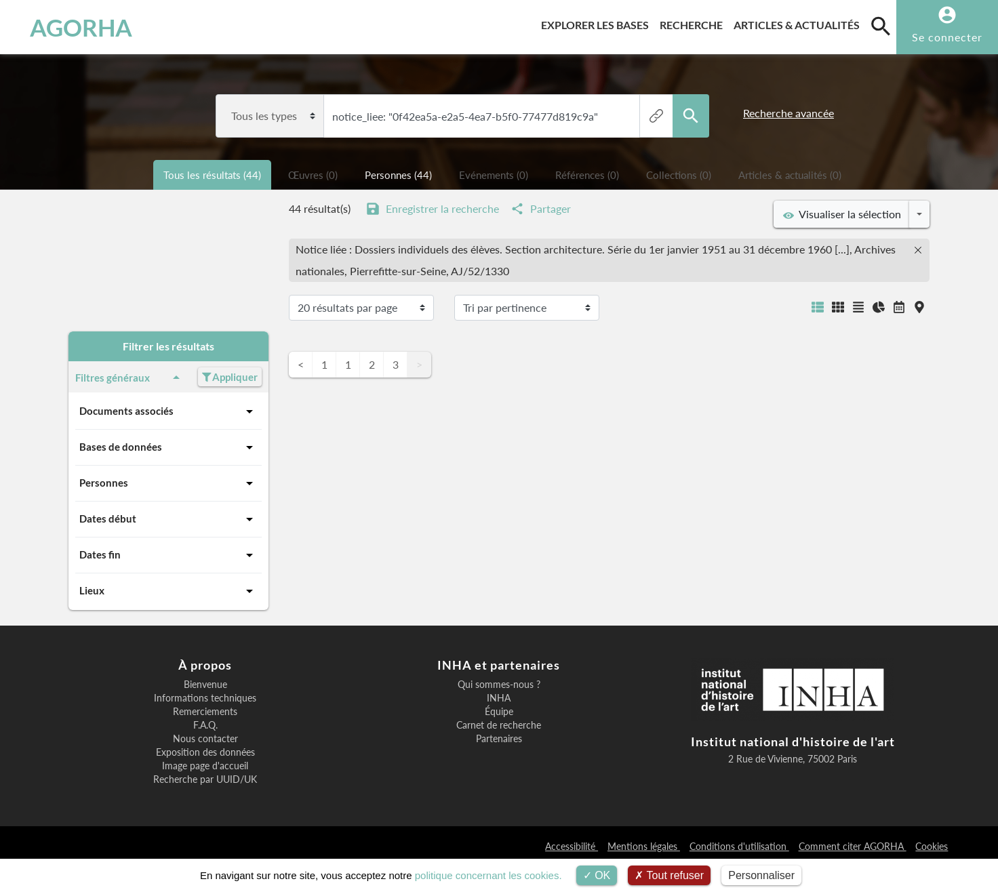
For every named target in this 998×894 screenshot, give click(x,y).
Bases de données (168, 447)
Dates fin (168, 555)
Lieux (168, 591)
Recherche (694, 22)
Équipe (499, 711)
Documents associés (168, 411)
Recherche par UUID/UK (205, 779)
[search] (880, 25)
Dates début (168, 519)
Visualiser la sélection (842, 214)
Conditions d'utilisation (739, 846)
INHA (499, 698)
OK (597, 875)
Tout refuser (669, 875)
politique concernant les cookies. (488, 875)
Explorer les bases (597, 22)
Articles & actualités (799, 22)
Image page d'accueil (205, 766)
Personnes (168, 483)
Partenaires (499, 738)
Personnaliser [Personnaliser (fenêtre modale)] (761, 875)
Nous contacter (205, 738)
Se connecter (947, 37)
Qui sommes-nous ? (499, 684)
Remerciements (205, 711)
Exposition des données (205, 752)
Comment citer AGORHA (852, 846)
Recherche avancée (788, 112)
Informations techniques (205, 698)
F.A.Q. (205, 725)
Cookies (931, 846)
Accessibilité (571, 846)
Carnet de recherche (498, 725)
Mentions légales (643, 846)
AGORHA (81, 27)
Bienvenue (205, 684)
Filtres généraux (129, 377)
